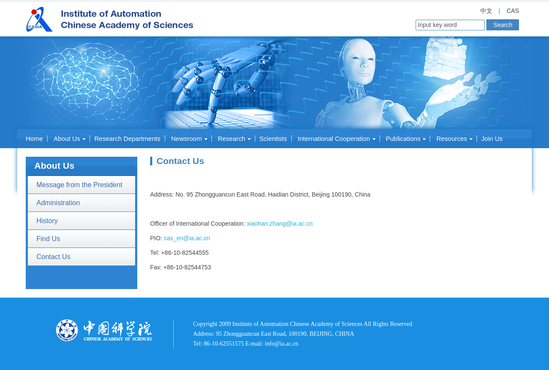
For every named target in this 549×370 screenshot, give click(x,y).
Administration (58, 202)
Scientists (273, 138)
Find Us (48, 238)
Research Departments (127, 138)
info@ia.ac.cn (281, 343)
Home (34, 138)
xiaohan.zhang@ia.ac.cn (280, 223)
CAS (513, 10)
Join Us (492, 138)
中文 (486, 10)
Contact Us (53, 256)
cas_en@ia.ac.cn (187, 238)
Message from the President (79, 184)
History (47, 220)
